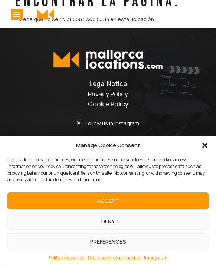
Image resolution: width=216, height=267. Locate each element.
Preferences (108, 241)
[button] (205, 145)
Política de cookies (66, 257)
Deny (108, 221)
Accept (108, 201)
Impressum (155, 257)
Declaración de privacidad (114, 257)
